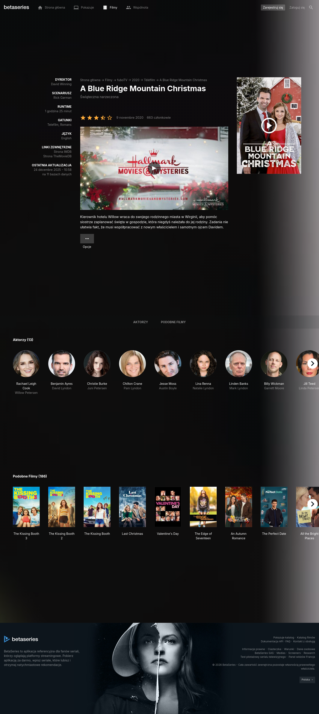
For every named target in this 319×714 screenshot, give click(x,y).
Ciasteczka (274, 649)
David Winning (61, 84)
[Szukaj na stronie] (311, 7)
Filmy (109, 80)
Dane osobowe (306, 649)
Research (309, 653)
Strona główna (90, 80)
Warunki (289, 649)
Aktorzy (140, 322)
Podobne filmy (173, 322)
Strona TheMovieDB (57, 156)
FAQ (287, 641)
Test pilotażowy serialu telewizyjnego (263, 656)
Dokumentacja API (272, 641)
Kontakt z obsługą (304, 641)
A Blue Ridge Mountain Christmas (183, 80)
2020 (135, 80)
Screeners (294, 653)
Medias (281, 653)
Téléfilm (149, 80)
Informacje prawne (253, 649)
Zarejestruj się (273, 7)
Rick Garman (62, 97)
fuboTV (122, 80)
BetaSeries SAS (264, 653)
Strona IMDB (63, 151)
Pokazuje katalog (283, 637)
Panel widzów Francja (302, 656)
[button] (26, 372)
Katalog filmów (306, 637)
